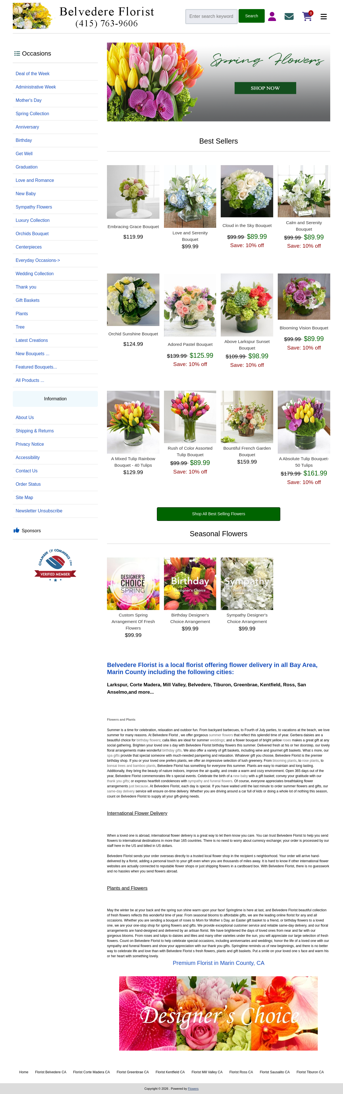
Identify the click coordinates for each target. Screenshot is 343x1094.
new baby (240, 776)
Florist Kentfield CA (170, 1072)
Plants (22, 313)
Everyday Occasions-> (38, 260)
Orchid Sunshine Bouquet (133, 333)
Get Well (24, 153)
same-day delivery (120, 791)
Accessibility (28, 457)
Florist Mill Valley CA (207, 1072)
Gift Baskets (27, 300)
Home (23, 1072)
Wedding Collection (35, 273)
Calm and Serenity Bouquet (304, 226)
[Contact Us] (290, 16)
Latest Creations (32, 340)
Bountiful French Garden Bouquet (247, 451)
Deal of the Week (32, 73)
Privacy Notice (30, 444)
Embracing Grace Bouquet (133, 226)
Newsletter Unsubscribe (39, 510)
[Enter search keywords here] (211, 16)
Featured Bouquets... (36, 367)
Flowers (113, 719)
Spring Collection (32, 113)
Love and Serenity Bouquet (190, 236)
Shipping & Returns (35, 430)
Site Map (24, 497)
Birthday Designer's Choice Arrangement (190, 618)
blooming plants (284, 761)
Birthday (24, 140)
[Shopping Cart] (307, 16)
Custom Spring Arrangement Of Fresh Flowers (133, 621)
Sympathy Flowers (34, 207)
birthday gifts (172, 750)
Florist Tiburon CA (310, 1072)
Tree (20, 327)
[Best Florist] (55, 567)
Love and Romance (35, 180)
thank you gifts (118, 781)
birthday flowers (148, 740)
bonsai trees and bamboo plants (131, 766)
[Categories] (322, 16)
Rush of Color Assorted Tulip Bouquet (190, 451)
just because (138, 786)
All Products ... (30, 380)
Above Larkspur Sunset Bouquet (247, 344)
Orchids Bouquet (32, 233)
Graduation (26, 167)
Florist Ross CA (241, 1072)
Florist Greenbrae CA (133, 1072)
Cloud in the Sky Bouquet (247, 225)
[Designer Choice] (218, 1014)
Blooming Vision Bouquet (304, 327)
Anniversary (27, 127)
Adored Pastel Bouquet (190, 344)
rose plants (310, 761)
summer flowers (221, 735)
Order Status (28, 484)
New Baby (26, 193)
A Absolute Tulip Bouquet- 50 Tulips (304, 462)
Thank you (26, 287)
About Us (25, 417)
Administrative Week (36, 87)
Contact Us (26, 470)
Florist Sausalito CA (275, 1072)
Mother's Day (28, 100)
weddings (217, 740)
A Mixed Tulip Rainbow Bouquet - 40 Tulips (133, 462)
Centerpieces (29, 247)
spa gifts (113, 756)
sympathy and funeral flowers (210, 781)
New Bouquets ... (32, 353)
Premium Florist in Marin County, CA (218, 963)
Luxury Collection (33, 220)
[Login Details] (273, 16)
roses (287, 740)
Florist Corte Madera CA (91, 1072)
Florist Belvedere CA (50, 1072)
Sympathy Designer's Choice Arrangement (247, 618)
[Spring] (218, 120)
